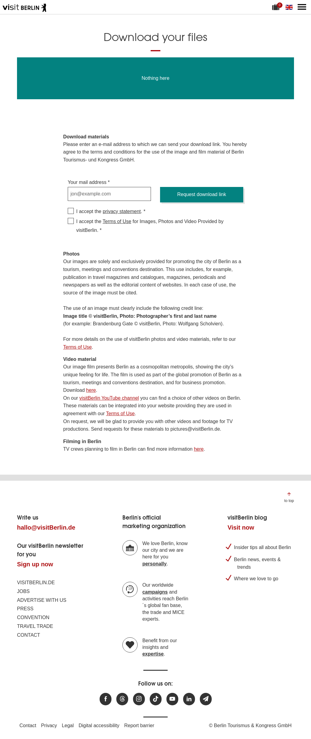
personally (154, 563)
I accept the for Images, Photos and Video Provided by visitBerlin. (150, 226)
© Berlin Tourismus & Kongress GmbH (250, 725)
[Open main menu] (302, 7)
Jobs (23, 591)
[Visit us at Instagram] (139, 699)
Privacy (49, 725)
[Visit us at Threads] (122, 699)
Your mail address (87, 182)
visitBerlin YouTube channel (109, 398)
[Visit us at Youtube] (172, 699)
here (91, 390)
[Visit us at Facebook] (105, 699)
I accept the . (109, 211)
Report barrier (139, 725)
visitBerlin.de (36, 582)
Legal (68, 725)
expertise (153, 653)
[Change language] (290, 7)
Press (25, 608)
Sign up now (35, 564)
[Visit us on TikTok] (156, 699)
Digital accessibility (99, 725)
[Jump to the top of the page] (289, 496)
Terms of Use (117, 221)
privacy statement (122, 211)
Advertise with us (41, 600)
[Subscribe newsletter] (206, 699)
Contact (28, 635)
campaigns (155, 592)
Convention (33, 617)
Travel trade (35, 626)
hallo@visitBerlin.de (46, 527)
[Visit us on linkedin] (189, 699)
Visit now (240, 527)
